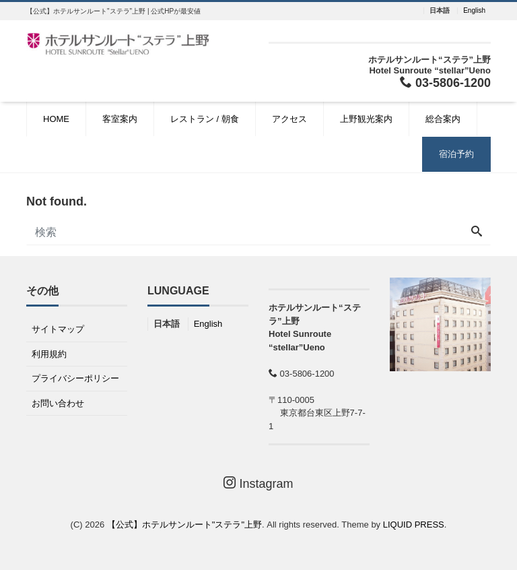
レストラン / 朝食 (204, 119)
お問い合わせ (58, 403)
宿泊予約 (456, 154)
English (474, 10)
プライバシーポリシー (75, 378)
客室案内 (119, 119)
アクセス (289, 119)
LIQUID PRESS (413, 524)
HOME (56, 119)
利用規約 (49, 354)
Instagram (258, 483)
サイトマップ (58, 329)
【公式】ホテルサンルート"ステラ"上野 (184, 524)
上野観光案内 (366, 119)
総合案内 (442, 119)
